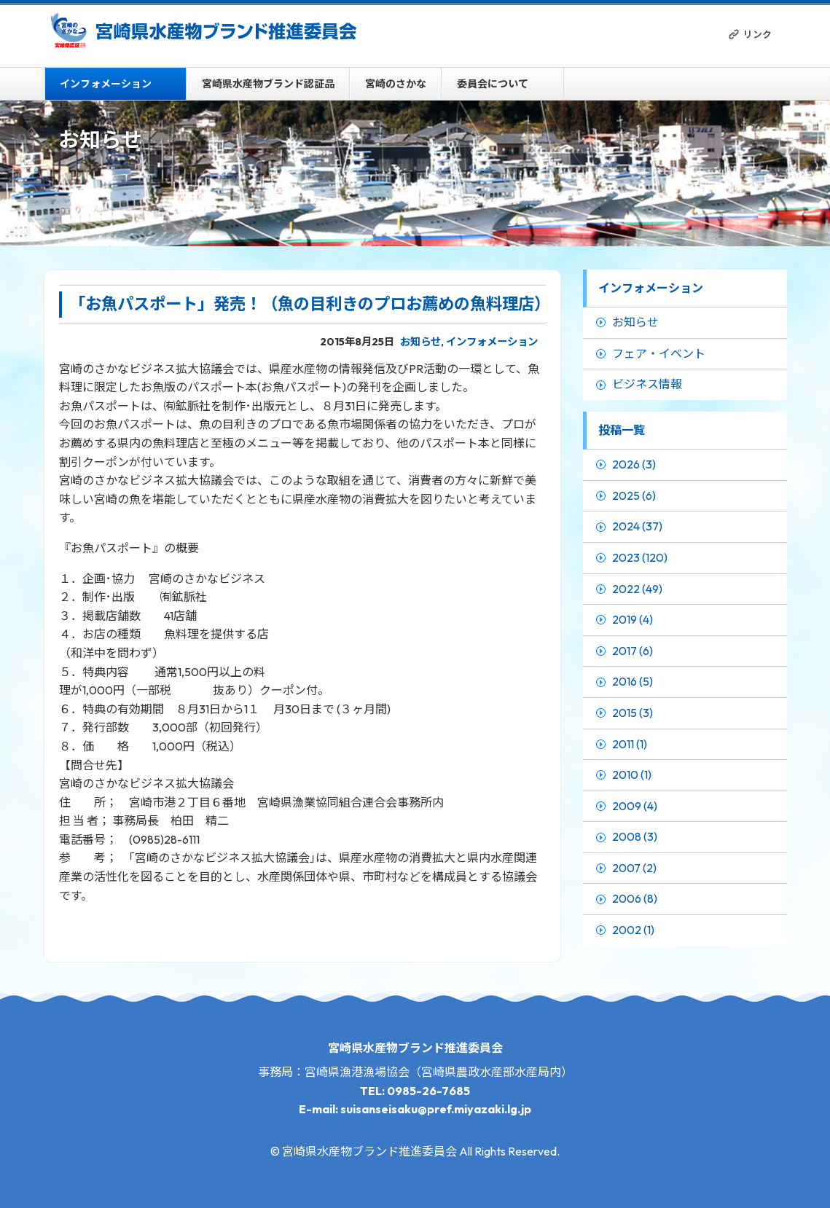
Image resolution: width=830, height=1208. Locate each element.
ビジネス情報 (647, 384)
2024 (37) (637, 526)
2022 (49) (637, 588)
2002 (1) (633, 929)
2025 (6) (634, 495)
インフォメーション (106, 83)
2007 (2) (634, 867)
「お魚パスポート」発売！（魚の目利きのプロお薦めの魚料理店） (309, 304)
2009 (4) (634, 806)
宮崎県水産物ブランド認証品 (268, 83)
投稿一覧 (621, 430)
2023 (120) (639, 557)
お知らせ (420, 341)
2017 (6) (632, 650)
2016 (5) (632, 681)
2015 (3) (632, 712)
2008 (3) (634, 836)
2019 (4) (632, 619)
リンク (757, 34)
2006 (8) (634, 898)
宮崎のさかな (395, 83)
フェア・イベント (658, 353)
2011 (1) (629, 744)
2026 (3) (634, 464)
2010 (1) (631, 774)
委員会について (492, 83)
